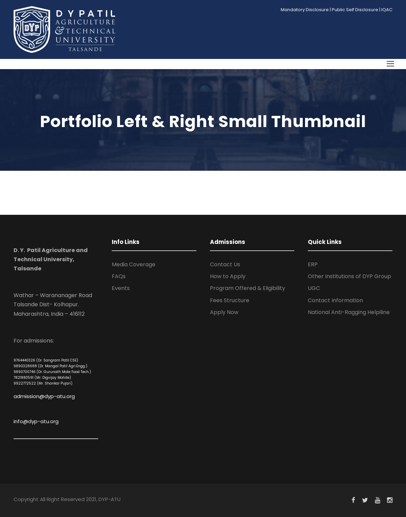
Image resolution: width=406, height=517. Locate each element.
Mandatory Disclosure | (306, 9)
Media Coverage (133, 264)
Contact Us (225, 264)
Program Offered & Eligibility (247, 288)
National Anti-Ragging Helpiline (349, 312)
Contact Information (335, 300)
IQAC (386, 9)
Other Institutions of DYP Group (349, 276)
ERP (313, 264)
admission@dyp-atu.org (44, 396)
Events (121, 288)
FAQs (119, 276)
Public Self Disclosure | (356, 9)
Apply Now (224, 312)
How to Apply (227, 276)
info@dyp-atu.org (36, 421)
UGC (314, 288)
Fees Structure (229, 300)
